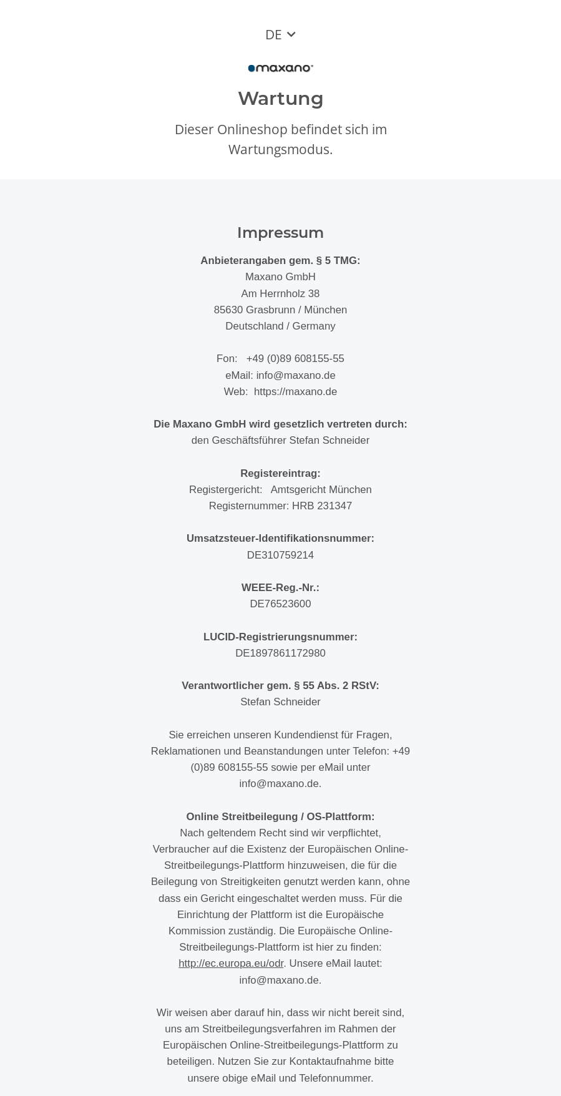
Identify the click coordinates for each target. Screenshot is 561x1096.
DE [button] (273, 34)
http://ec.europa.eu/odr (230, 963)
